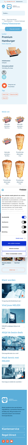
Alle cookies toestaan (14, 243)
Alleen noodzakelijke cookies (14, 253)
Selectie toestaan (14, 248)
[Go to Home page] (13, 6)
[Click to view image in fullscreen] (13, 52)
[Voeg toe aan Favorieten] (9, 85)
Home (3, 19)
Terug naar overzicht (13, 29)
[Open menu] (3, 7)
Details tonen (19, 238)
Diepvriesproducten (12, 19)
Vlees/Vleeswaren (8, 21)
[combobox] (13, 13)
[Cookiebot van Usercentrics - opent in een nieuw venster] (19, 190)
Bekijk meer (13, 270)
